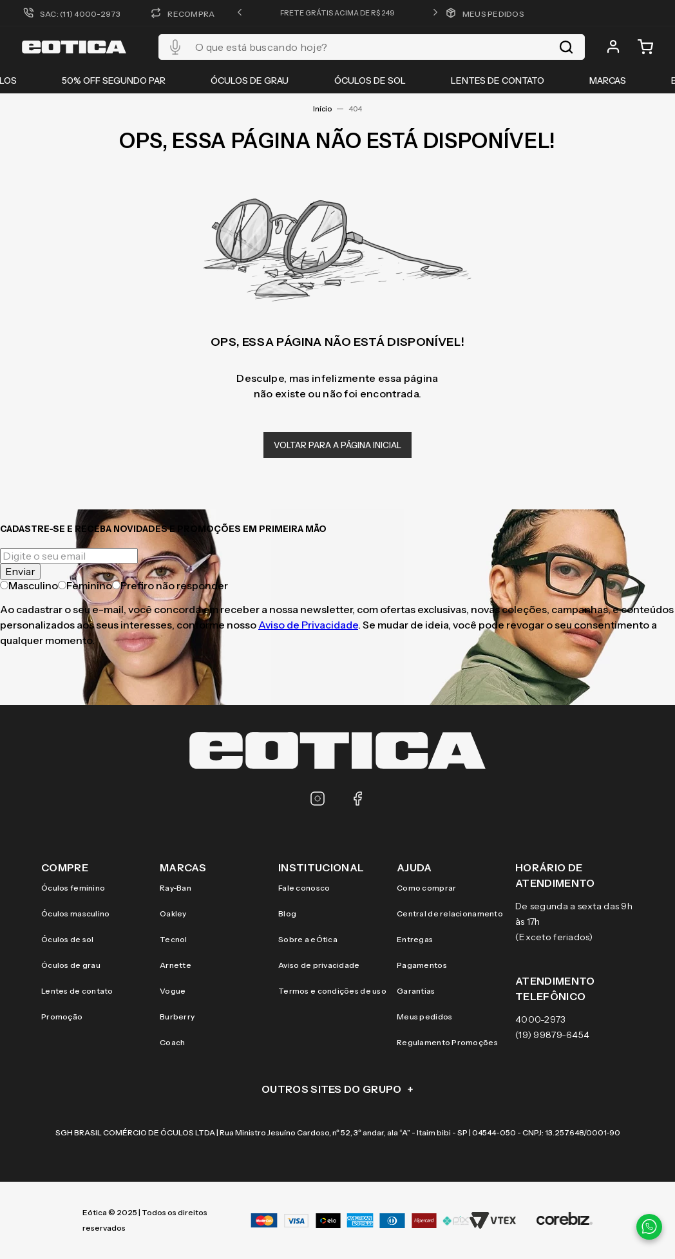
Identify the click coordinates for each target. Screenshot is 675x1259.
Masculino (29, 585)
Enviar (20, 571)
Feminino (85, 585)
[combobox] (371, 47)
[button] (239, 13)
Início (322, 108)
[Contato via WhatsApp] (649, 1227)
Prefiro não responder (170, 585)
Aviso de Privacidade (308, 624)
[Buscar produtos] (566, 47)
